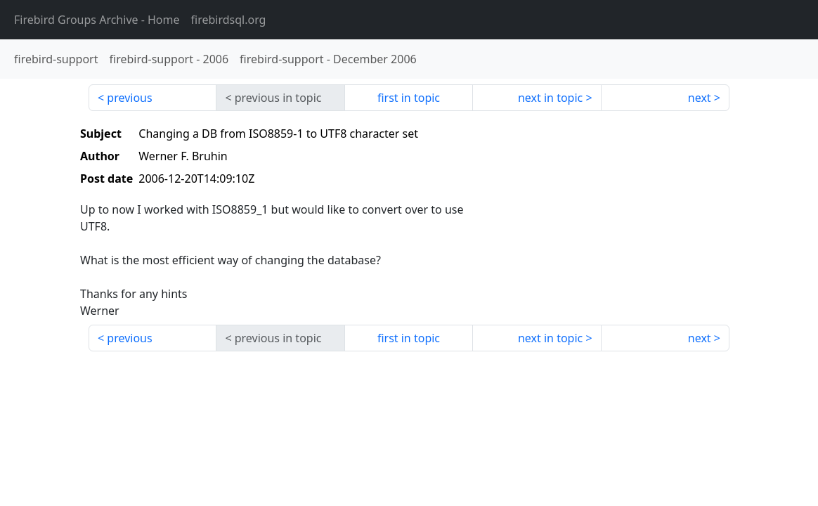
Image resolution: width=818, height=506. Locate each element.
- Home (97, 19)
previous (129, 97)
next (699, 97)
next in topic (550, 97)
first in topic (408, 97)
